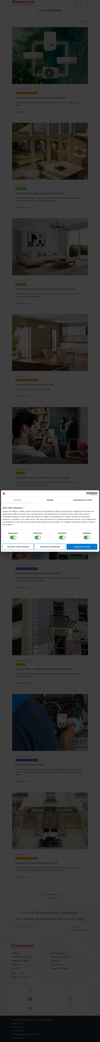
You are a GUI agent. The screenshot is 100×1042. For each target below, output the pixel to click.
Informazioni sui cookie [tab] (82, 500)
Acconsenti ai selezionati (50, 547)
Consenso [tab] (17, 500)
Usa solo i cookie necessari (18, 547)
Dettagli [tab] (50, 500)
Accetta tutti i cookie (82, 547)
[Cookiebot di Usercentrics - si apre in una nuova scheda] (87, 493)
